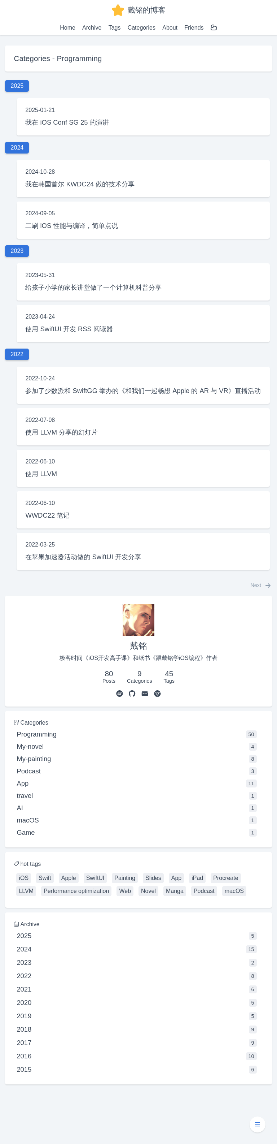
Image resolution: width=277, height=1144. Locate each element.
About (169, 28)
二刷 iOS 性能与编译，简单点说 (71, 225)
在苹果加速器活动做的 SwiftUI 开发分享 (83, 557)
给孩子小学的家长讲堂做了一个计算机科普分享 (93, 287)
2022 (136, 976)
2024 (136, 949)
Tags (115, 28)
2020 (136, 1003)
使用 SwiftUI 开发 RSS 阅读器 (69, 329)
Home (67, 28)
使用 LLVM (41, 474)
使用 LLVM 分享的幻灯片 (61, 432)
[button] (257, 1124)
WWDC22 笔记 (47, 515)
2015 (136, 1070)
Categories (141, 28)
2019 (136, 1016)
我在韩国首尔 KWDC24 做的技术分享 (80, 184)
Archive (91, 28)
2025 (136, 936)
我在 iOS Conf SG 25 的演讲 (67, 122)
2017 (136, 1043)
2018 (136, 1029)
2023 (136, 963)
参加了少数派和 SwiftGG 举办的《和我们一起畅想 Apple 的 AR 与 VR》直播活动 (142, 390)
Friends (193, 28)
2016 (136, 1056)
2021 (136, 989)
